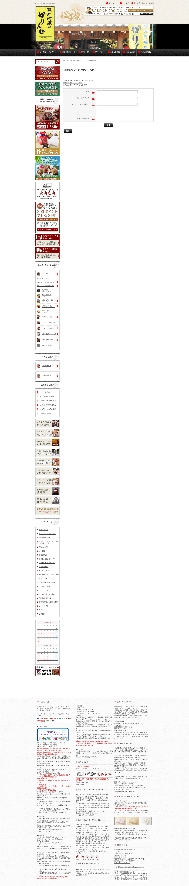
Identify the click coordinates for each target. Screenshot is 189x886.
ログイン (42, 610)
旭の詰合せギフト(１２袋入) (73, 83)
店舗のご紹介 (43, 547)
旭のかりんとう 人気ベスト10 (45, 282)
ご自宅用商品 (44, 366)
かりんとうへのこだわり (47, 534)
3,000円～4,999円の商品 (48, 409)
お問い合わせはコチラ (122, 863)
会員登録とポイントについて (49, 575)
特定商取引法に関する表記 (48, 602)
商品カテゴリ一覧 (69, 60)
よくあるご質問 (44, 586)
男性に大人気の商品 (45, 340)
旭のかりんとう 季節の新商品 (45, 286)
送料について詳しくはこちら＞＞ (87, 768)
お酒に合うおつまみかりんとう (45, 301)
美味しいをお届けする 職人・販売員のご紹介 (47, 542)
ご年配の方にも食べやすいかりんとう (46, 306)
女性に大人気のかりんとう (44, 312)
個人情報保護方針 (45, 598)
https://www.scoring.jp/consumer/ (47, 794)
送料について (43, 567)
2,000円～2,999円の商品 (48, 405)
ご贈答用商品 (44, 376)
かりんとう (42, 274)
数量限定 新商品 (44, 345)
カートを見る (43, 606)
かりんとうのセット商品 (46, 322)
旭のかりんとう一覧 (43, 278)
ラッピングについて (46, 571)
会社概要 (42, 551)
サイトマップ (43, 530)
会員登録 (42, 614)
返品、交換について (46, 578)
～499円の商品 (45, 392)
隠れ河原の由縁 (44, 538)
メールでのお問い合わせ (47, 582)
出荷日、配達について (47, 563)
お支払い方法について (47, 559)
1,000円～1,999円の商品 (48, 400)
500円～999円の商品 (47, 396)
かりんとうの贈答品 (45, 328)
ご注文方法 (43, 555)
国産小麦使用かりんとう (46, 334)
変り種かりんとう (44, 317)
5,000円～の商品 (45, 413)
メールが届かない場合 (47, 594)
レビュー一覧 (43, 590)
